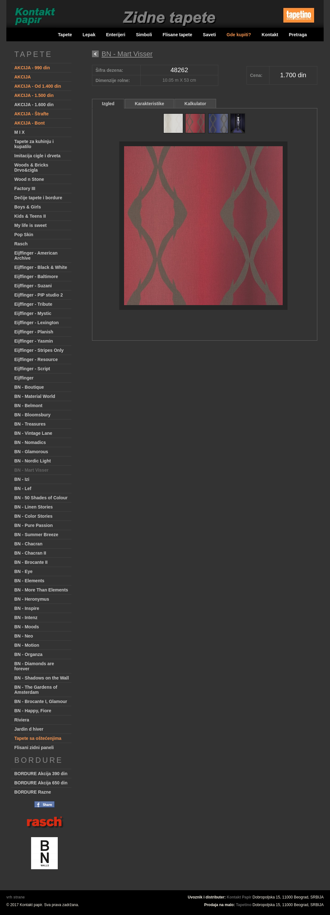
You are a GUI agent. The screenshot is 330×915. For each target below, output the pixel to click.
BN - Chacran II (30, 553)
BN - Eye (23, 571)
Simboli (144, 34)
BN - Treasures (30, 424)
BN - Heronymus (31, 599)
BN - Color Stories (33, 516)
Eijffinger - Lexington (36, 322)
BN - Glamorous (31, 451)
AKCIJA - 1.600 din (34, 104)
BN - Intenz (25, 617)
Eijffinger (24, 377)
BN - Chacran (28, 543)
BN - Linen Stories (33, 506)
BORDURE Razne (32, 792)
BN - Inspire (26, 608)
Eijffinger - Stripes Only (39, 350)
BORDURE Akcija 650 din (41, 782)
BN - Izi (21, 479)
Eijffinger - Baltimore (36, 276)
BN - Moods (26, 626)
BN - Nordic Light (32, 460)
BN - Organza (28, 654)
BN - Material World (34, 396)
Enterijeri (115, 34)
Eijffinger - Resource (36, 359)
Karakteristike (149, 103)
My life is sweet (30, 225)
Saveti (209, 34)
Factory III (24, 188)
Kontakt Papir (239, 897)
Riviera (21, 719)
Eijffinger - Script (32, 368)
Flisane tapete (177, 34)
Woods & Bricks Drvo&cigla (31, 167)
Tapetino (243, 905)
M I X (19, 132)
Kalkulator (195, 103)
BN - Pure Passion (33, 525)
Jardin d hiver (28, 729)
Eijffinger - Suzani (33, 285)
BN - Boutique (29, 387)
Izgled (108, 103)
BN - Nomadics (30, 442)
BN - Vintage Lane (33, 433)
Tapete (65, 34)
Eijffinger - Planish (33, 331)
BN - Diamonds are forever (34, 666)
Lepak (88, 34)
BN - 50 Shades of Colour (41, 497)
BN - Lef (22, 488)
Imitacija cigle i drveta (37, 155)
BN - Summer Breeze (36, 534)
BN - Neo (23, 635)
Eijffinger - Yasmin (33, 341)
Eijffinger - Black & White (40, 267)
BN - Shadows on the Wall (41, 677)
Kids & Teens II (30, 216)
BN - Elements (29, 580)
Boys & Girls (27, 206)
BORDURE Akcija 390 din (41, 773)
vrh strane (15, 897)
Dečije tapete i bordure (38, 197)
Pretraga (298, 34)
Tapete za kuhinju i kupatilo (34, 144)
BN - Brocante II (31, 562)
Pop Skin (23, 234)
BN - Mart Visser (31, 470)
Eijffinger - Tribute (33, 304)
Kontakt (270, 34)
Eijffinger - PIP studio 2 (38, 294)
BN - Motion (26, 645)
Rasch (21, 243)
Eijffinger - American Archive (35, 255)
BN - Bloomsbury (32, 414)
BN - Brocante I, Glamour (40, 701)
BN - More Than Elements (41, 589)
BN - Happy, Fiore (32, 710)
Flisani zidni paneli (34, 747)
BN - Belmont (28, 405)
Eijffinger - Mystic (32, 313)
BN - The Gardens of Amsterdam (35, 690)
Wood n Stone (29, 179)
